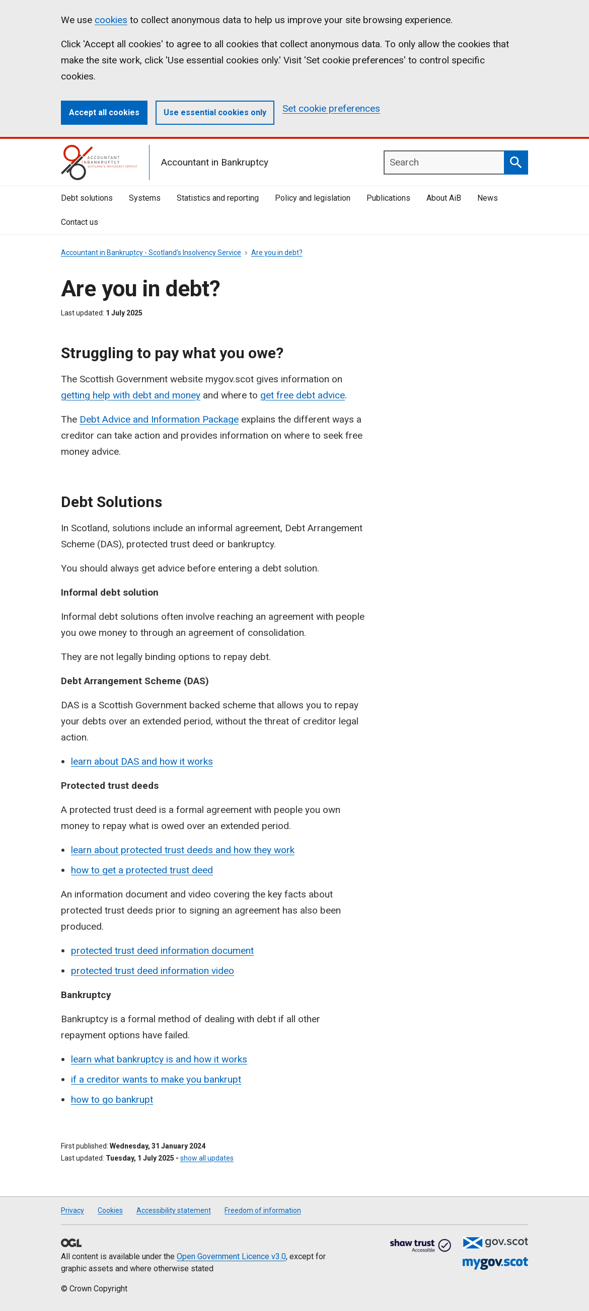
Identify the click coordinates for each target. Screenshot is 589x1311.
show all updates (207, 1158)
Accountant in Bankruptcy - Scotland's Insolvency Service (151, 253)
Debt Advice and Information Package (159, 419)
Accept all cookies (104, 112)
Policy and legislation (312, 198)
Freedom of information (263, 1210)
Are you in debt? (277, 253)
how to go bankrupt (112, 1099)
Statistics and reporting (218, 198)
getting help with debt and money (130, 395)
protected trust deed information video (152, 970)
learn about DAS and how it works (142, 761)
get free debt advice (302, 395)
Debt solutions (87, 198)
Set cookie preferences (331, 108)
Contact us (79, 222)
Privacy (72, 1210)
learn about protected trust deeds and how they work (182, 850)
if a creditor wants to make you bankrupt (156, 1079)
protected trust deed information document (162, 950)
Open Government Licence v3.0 (231, 1256)
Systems (145, 198)
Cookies (110, 1210)
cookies (111, 20)
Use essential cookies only (215, 112)
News (487, 198)
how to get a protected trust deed (142, 870)
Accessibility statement (173, 1210)
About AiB (443, 198)
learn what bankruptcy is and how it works (159, 1059)
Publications (388, 198)
